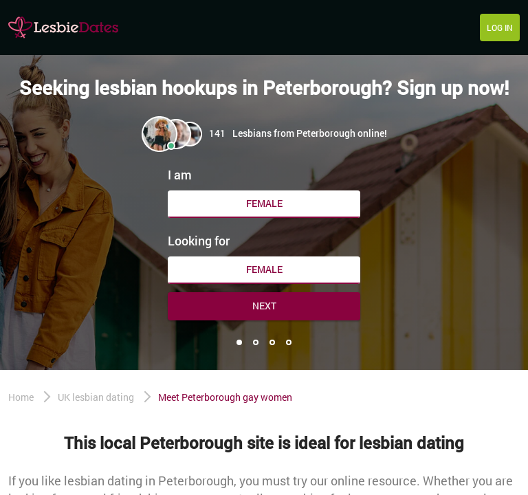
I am (180, 174)
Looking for (199, 240)
